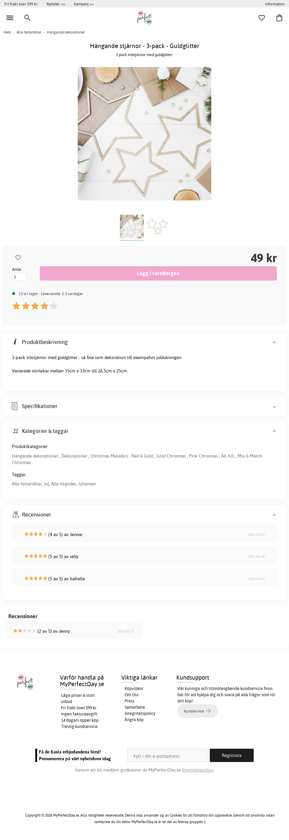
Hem (7, 32)
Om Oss (132, 694)
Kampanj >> (84, 3)
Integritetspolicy (140, 713)
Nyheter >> (56, 3)
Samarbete (135, 707)
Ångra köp (134, 719)
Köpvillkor (134, 688)
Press (129, 701)
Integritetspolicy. (198, 770)
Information (275, 3)
